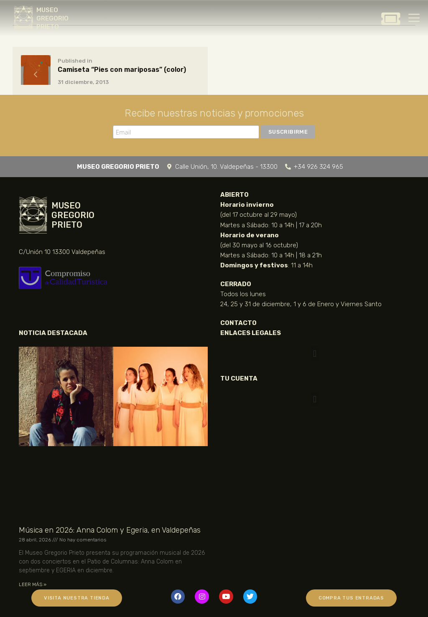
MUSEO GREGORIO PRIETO (52, 18)
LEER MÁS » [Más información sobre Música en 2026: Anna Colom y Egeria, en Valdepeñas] (32, 584)
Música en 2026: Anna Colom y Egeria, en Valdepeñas (110, 530)
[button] (314, 354)
